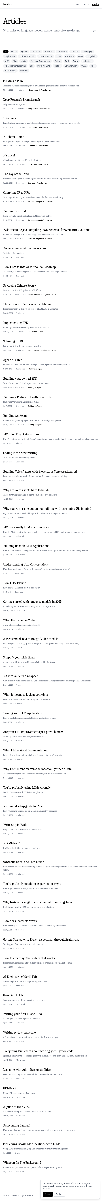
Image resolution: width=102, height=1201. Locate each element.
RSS (96, 31)
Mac (15, 61)
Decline (59, 1194)
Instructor (69, 56)
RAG (67, 61)
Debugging (87, 51)
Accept (48, 1194)
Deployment (10, 56)
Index (77, 4)
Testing (57, 66)
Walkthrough (10, 70)
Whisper (23, 70)
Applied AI (35, 51)
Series (86, 4)
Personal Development (40, 61)
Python (58, 61)
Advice (14, 51)
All (6, 51)
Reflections (87, 61)
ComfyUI (74, 51)
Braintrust (49, 51)
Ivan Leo (7, 4)
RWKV (75, 61)
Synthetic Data (43, 66)
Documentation (45, 56)
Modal (23, 61)
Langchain (91, 56)
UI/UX (84, 66)
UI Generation (71, 66)
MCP (7, 61)
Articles (95, 4)
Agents (24, 51)
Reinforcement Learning (15, 66)
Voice (93, 66)
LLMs (80, 56)
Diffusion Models (27, 56)
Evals (59, 56)
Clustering (62, 51)
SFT (31, 66)
